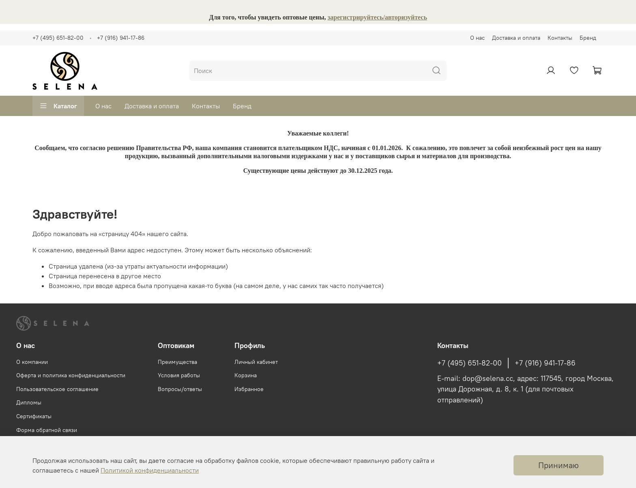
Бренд (588, 37)
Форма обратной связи (46, 430)
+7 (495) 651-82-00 (58, 37)
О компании (32, 361)
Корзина (245, 375)
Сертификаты (34, 416)
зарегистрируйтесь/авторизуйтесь (377, 17)
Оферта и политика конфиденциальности (70, 375)
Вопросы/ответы (180, 389)
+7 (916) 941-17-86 (120, 37)
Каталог (58, 106)
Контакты (560, 37)
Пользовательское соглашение (57, 389)
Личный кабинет (256, 361)
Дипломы (28, 402)
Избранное (249, 389)
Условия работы (179, 375)
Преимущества (177, 361)
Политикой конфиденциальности (150, 470)
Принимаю (558, 465)
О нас (477, 37)
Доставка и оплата (516, 37)
